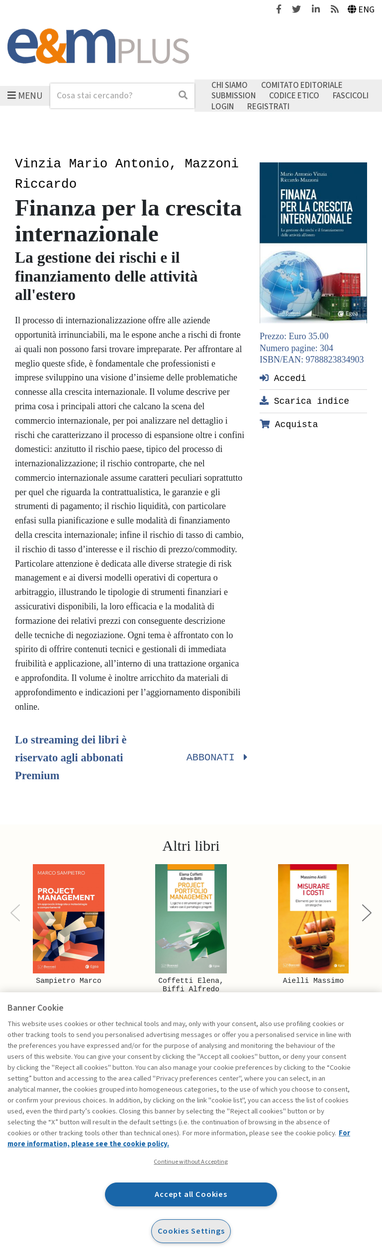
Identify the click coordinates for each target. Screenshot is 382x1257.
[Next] (367, 913)
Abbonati (216, 758)
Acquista (289, 424)
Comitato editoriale (302, 85)
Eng (361, 9)
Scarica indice (304, 401)
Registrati (268, 106)
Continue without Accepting (191, 1161)
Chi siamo (229, 85)
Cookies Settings (191, 1231)
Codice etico (294, 96)
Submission (233, 96)
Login (222, 106)
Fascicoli (351, 96)
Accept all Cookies (191, 1194)
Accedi (283, 378)
